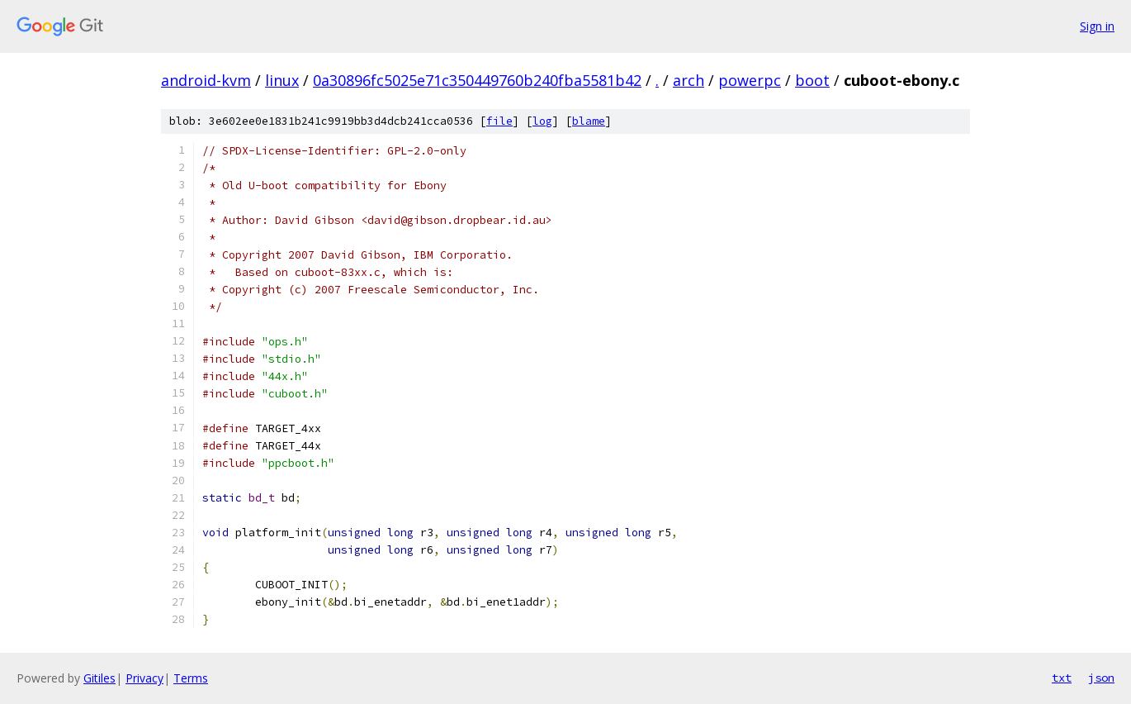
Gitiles (99, 678)
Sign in (1097, 26)
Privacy (144, 678)
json (1101, 677)
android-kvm (206, 80)
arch (688, 80)
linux (282, 80)
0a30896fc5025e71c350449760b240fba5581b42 (477, 80)
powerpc (749, 80)
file (499, 121)
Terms (190, 678)
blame (588, 121)
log (542, 121)
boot (812, 80)
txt (1062, 677)
